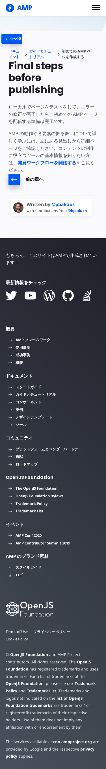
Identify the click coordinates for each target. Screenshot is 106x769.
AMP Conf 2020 (25, 535)
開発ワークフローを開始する (47, 163)
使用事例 (19, 347)
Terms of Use (17, 631)
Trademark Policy (27, 503)
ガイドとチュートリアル (42, 54)
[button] (96, 7)
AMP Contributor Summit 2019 (39, 543)
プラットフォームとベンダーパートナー (45, 449)
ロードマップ (23, 464)
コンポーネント (24, 402)
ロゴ (15, 574)
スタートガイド (24, 386)
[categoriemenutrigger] (24, 39)
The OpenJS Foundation (32, 488)
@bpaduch (77, 210)
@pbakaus (63, 204)
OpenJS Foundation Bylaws (36, 495)
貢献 (15, 456)
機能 (15, 362)
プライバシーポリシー (51, 631)
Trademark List (26, 511)
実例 (15, 409)
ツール (17, 424)
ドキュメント (14, 54)
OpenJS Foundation (29, 654)
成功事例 (19, 354)
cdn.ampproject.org (72, 741)
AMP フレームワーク (29, 339)
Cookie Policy (17, 639)
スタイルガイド (24, 567)
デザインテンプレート (30, 417)
